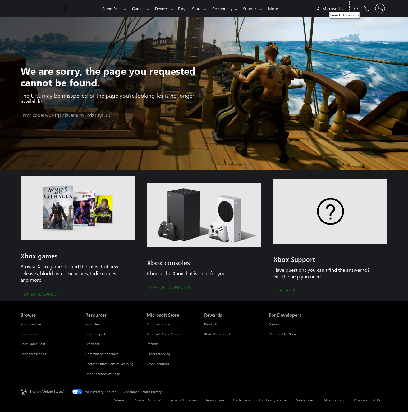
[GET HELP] (285, 291)
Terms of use (215, 400)
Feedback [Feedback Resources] (92, 344)
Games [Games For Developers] (274, 324)
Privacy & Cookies (183, 400)
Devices (164, 8)
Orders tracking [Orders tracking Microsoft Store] (158, 354)
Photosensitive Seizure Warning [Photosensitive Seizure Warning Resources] (109, 364)
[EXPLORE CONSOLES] (170, 287)
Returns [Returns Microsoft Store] (152, 344)
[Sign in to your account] (380, 8)
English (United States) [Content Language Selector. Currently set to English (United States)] (47, 391)
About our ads (334, 400)
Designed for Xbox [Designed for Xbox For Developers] (282, 334)
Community (228, 8)
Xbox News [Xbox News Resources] (93, 324)
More (282, 8)
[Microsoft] (42, 8)
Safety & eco (305, 400)
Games (139, 8)
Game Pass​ (111, 8)
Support (257, 8)
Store (202, 8)
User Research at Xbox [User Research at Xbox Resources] (102, 374)
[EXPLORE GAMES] (40, 294)
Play (185, 8)
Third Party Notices (273, 400)
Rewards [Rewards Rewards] (210, 324)
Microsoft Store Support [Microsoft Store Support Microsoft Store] (165, 334)
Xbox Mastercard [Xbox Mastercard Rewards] (217, 334)
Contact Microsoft (148, 400)
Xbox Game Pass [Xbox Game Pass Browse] (33, 344)
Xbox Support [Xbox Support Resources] (95, 334)
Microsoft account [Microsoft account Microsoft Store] (160, 324)
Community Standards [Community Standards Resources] (102, 354)
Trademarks (241, 400)
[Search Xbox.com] (354, 8)
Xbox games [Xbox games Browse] (30, 334)
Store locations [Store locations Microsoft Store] (158, 364)
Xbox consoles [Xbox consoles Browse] (31, 324)
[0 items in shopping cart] (366, 8)
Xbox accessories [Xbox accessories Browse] (33, 354)
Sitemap (120, 400)
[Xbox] (83, 8)
